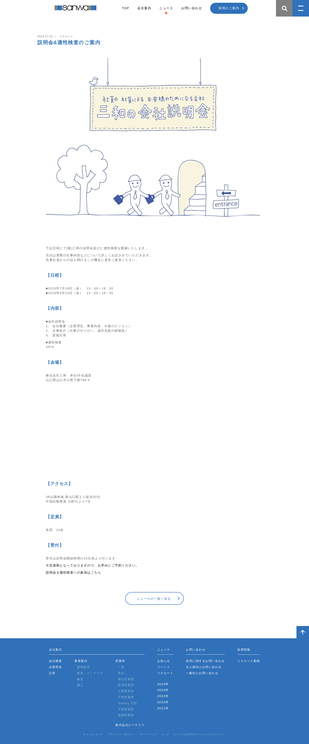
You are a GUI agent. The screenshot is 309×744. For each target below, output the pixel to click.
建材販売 (83, 667)
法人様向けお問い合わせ (204, 667)
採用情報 (243, 649)
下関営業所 (126, 709)
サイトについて (93, 734)
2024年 (163, 690)
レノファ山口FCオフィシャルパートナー (200, 734)
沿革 (52, 673)
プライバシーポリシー (121, 734)
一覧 (121, 667)
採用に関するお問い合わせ (205, 661)
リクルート (165, 673)
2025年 (163, 684)
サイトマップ (148, 734)
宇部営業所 (126, 697)
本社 (121, 673)
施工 (80, 685)
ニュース (166, 8)
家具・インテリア (90, 673)
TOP (125, 8)
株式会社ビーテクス (130, 725)
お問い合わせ (191, 8)
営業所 (120, 661)
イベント (163, 667)
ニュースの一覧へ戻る (154, 598)
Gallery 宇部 (127, 703)
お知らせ (163, 661)
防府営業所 (126, 685)
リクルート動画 (248, 661)
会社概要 (55, 661)
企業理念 (55, 667)
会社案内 (144, 8)
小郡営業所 (126, 691)
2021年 (163, 708)
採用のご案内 (228, 8)
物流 (80, 679)
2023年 (163, 696)
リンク (165, 734)
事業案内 (80, 661)
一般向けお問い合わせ (202, 673)
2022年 (163, 702)
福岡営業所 (126, 715)
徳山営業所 (126, 679)
